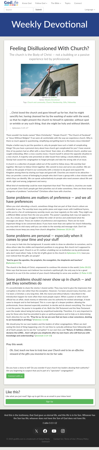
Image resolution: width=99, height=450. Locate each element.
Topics (67, 3)
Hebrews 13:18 (41, 319)
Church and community (36, 102)
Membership (57, 102)
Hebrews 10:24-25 (65, 229)
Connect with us (15, 376)
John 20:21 (85, 267)
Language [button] (90, 9)
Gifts (65, 102)
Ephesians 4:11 (74, 253)
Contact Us (58, 439)
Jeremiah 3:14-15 (43, 335)
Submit (39, 9)
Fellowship (72, 102)
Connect (78, 3)
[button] (36, 431)
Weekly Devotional (52, 100)
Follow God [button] (41, 3)
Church (49, 102)
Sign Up (49, 401)
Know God (26, 3)
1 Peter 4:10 (85, 273)
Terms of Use (69, 439)
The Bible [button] (56, 3)
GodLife (54, 97)
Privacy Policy (83, 439)
